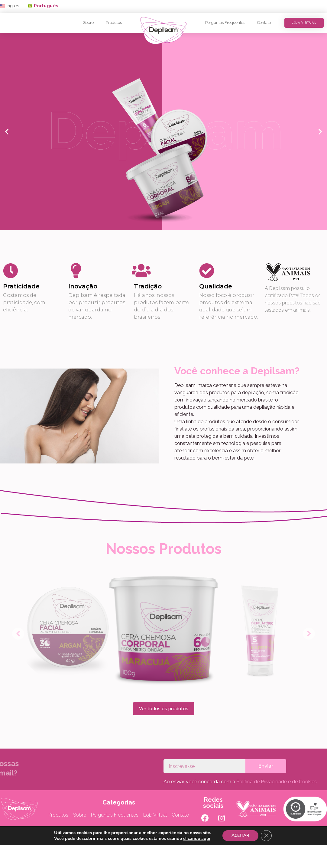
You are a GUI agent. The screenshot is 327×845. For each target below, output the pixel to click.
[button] (43, 6)
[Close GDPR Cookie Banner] (266, 835)
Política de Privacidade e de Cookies (276, 782)
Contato (264, 22)
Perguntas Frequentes (225, 22)
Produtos (114, 22)
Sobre (88, 22)
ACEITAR (240, 835)
